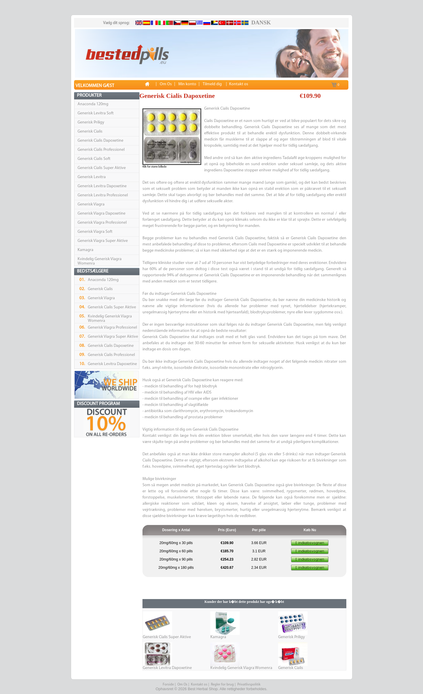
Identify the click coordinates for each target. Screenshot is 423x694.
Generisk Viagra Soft (95, 232)
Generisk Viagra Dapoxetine (101, 213)
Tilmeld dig (212, 84)
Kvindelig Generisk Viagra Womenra (241, 668)
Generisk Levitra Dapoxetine (102, 186)
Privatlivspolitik (249, 684)
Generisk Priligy (91, 122)
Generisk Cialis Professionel (101, 150)
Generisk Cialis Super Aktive (102, 168)
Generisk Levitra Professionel (103, 195)
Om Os (182, 684)
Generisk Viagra (91, 204)
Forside (168, 684)
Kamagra (85, 250)
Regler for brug (222, 684)
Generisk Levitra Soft (96, 113)
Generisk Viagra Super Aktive (103, 241)
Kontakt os (199, 684)
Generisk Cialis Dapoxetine (100, 140)
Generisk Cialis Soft (94, 159)
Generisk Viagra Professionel (102, 222)
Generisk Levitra (92, 177)
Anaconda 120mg (93, 104)
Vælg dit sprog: (116, 23)
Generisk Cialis (90, 131)
